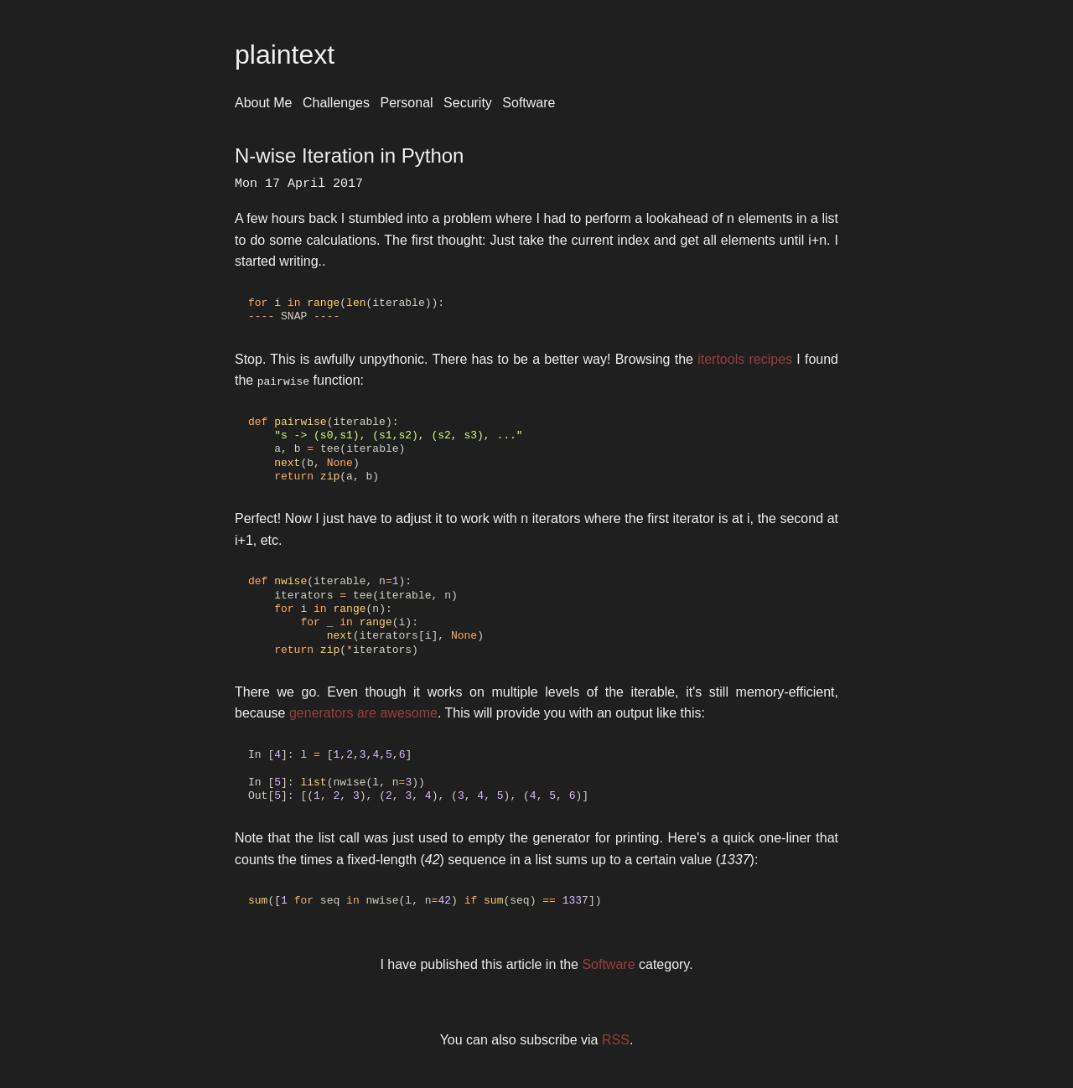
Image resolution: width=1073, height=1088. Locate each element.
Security (467, 103)
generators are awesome (363, 713)
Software (528, 103)
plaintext (284, 54)
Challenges (336, 103)
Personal (406, 103)
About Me (263, 103)
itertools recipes (744, 359)
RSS (616, 1040)
